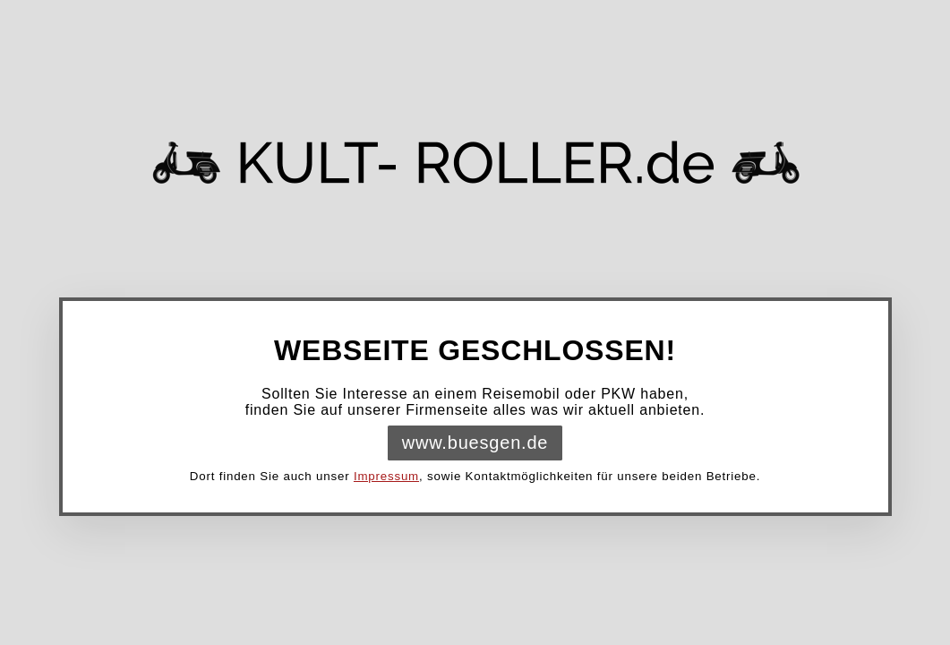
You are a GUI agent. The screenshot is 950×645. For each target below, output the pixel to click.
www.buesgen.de (475, 442)
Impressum (386, 476)
